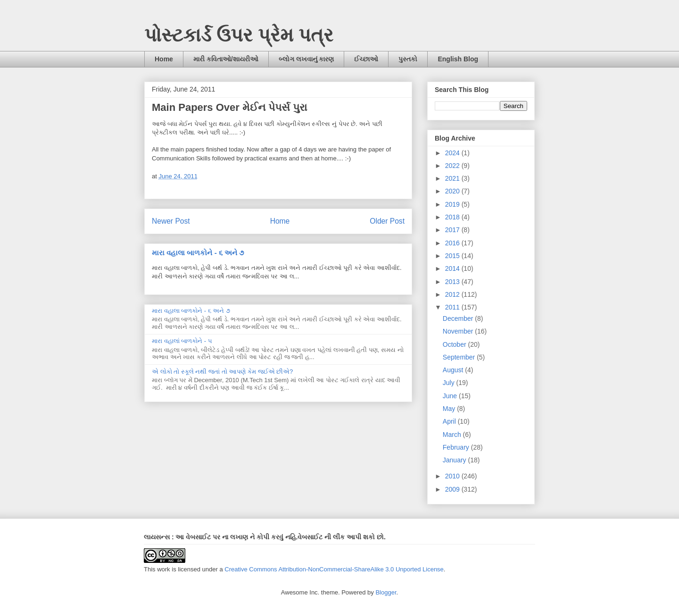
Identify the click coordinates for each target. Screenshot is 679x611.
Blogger (385, 592)
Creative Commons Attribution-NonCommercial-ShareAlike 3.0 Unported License (334, 569)
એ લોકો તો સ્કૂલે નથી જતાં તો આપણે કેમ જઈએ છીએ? (222, 371)
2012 (453, 294)
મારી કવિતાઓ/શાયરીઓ (225, 59)
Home (164, 59)
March (453, 434)
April (450, 421)
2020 (453, 191)
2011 (453, 307)
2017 (453, 230)
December (459, 318)
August (454, 370)
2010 (453, 476)
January (455, 460)
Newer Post (171, 221)
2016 (453, 243)
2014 (453, 268)
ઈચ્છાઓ (366, 59)
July (449, 382)
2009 (453, 489)
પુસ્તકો (407, 59)
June (451, 396)
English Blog (458, 59)
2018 (453, 217)
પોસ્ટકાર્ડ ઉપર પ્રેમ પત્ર (238, 35)
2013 (453, 281)
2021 (453, 178)
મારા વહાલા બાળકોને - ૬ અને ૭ (198, 253)
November (459, 331)
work (163, 569)
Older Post (387, 221)
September (460, 357)
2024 (453, 153)
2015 (453, 255)
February (457, 447)
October (455, 344)
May (450, 408)
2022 (453, 165)
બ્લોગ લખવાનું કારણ (306, 59)
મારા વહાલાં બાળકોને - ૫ (182, 340)
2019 (453, 204)
